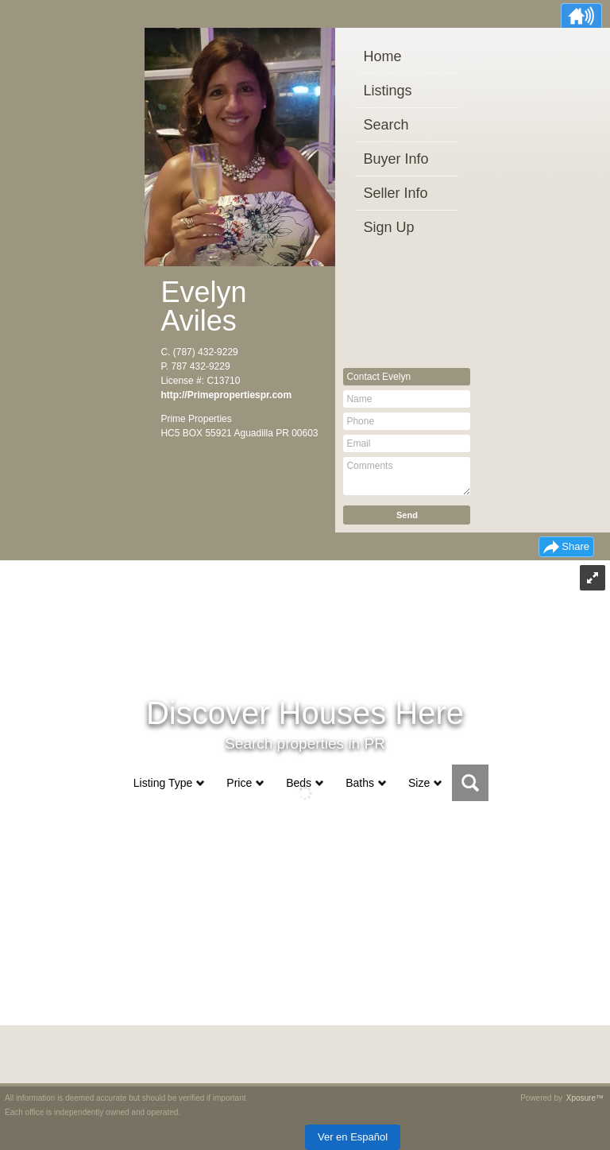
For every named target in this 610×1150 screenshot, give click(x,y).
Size (419, 782)
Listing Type (162, 782)
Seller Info (395, 193)
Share (575, 546)
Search (385, 125)
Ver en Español (353, 1137)
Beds (298, 782)
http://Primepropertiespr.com (225, 395)
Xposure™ (585, 1098)
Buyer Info (395, 159)
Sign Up (388, 227)
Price (239, 782)
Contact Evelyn (378, 376)
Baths (360, 782)
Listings (387, 91)
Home (382, 56)
